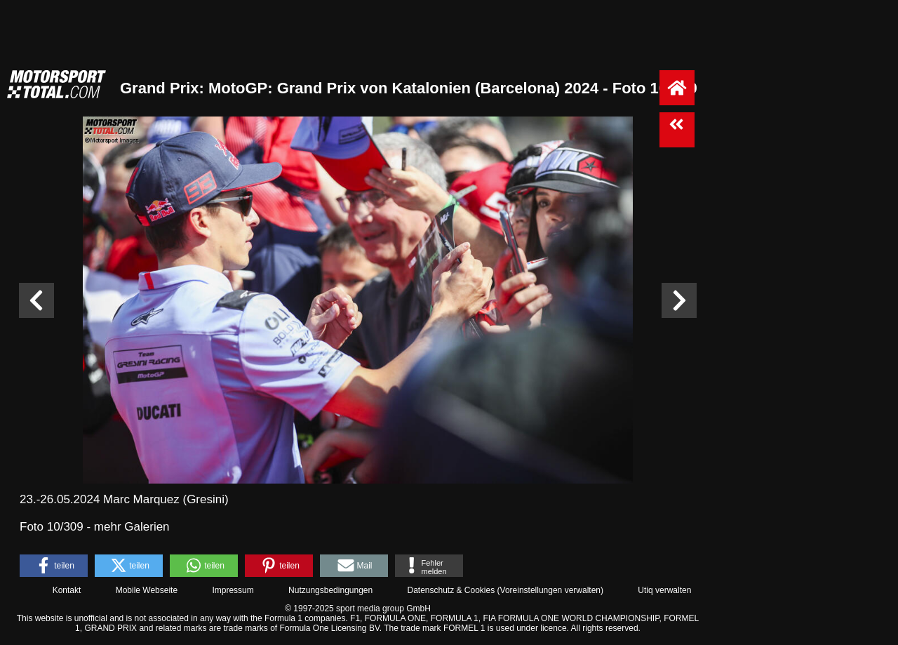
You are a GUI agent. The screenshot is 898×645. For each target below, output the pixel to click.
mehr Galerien (132, 526)
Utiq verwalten (664, 590)
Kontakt (67, 590)
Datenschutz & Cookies (451, 590)
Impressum (232, 590)
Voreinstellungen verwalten (550, 590)
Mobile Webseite (147, 590)
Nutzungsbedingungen (330, 590)
